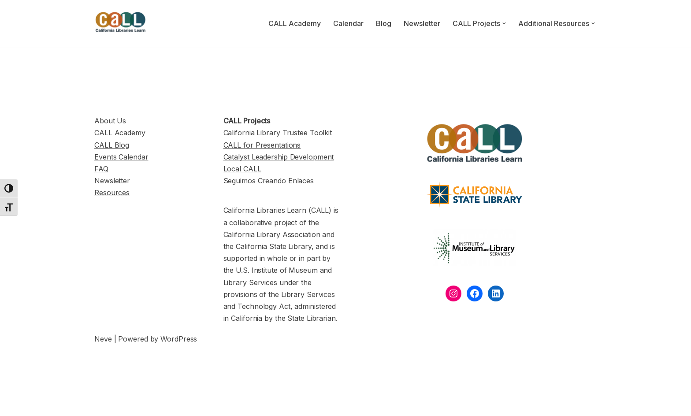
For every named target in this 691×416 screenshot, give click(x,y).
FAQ (101, 168)
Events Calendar (121, 156)
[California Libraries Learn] (120, 23)
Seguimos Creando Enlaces (268, 180)
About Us (110, 120)
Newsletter (422, 23)
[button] (504, 23)
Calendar (348, 23)
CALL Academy (294, 23)
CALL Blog (111, 145)
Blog (383, 23)
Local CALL (242, 168)
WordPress (178, 338)
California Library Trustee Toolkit (277, 132)
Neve (103, 338)
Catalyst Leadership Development (278, 156)
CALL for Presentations (262, 145)
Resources (112, 192)
